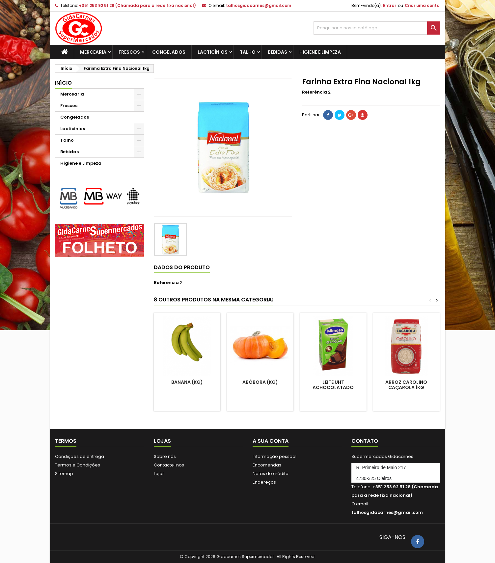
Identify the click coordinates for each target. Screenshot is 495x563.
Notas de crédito (271, 473)
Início (63, 83)
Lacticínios (213, 52)
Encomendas (267, 465)
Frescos (129, 52)
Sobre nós (165, 456)
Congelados (168, 52)
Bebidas (277, 52)
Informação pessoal (274, 456)
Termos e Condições (77, 465)
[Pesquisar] (377, 28)
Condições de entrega (79, 456)
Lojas (159, 473)
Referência (314, 92)
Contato (364, 441)
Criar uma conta (422, 5)
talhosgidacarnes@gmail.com (258, 5)
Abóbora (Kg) (260, 382)
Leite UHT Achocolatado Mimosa (333, 387)
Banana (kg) (187, 382)
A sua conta (271, 441)
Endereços (264, 482)
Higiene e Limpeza (320, 52)
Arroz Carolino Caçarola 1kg (406, 385)
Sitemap (64, 473)
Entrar (389, 5)
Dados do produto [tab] (182, 267)
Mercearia (93, 52)
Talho (248, 52)
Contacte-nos (169, 465)
